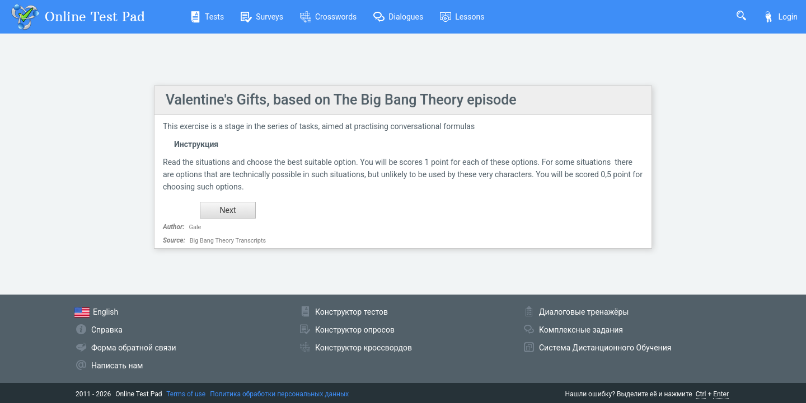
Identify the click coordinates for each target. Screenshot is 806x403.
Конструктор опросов (355, 329)
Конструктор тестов (351, 311)
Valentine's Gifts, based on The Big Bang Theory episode (341, 100)
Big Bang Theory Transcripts (228, 240)
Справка (107, 329)
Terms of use (185, 394)
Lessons (462, 16)
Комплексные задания (581, 329)
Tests (207, 16)
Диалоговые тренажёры (584, 311)
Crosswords (328, 16)
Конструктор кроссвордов (363, 347)
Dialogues (398, 16)
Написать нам (117, 365)
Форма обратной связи (133, 347)
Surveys (262, 16)
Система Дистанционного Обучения (605, 347)
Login (780, 16)
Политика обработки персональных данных (279, 394)
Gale (195, 227)
